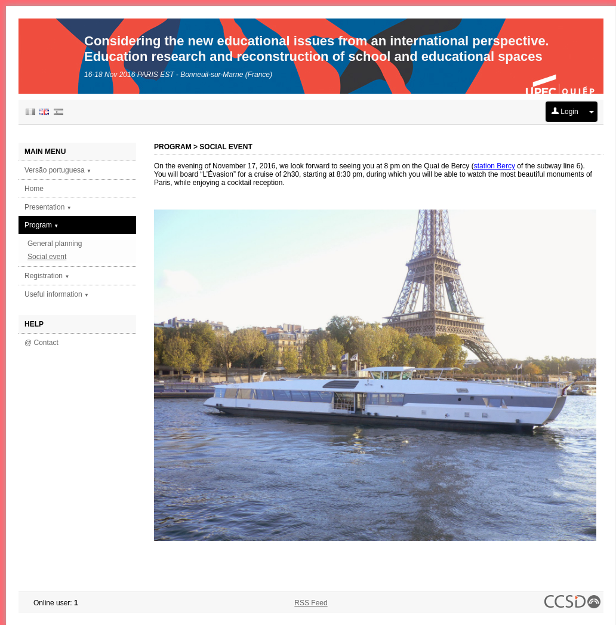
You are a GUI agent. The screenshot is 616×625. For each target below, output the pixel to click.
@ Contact (41, 342)
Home (34, 188)
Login (565, 111)
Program (41, 225)
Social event (46, 257)
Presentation (48, 207)
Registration (46, 276)
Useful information (56, 294)
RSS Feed (310, 603)
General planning (54, 243)
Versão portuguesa (57, 170)
